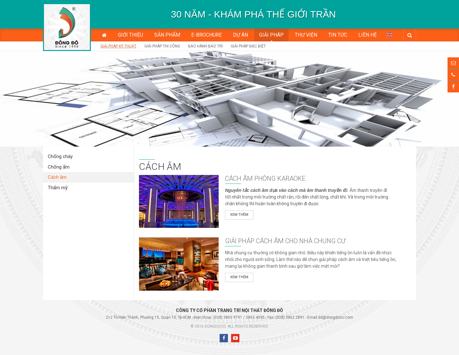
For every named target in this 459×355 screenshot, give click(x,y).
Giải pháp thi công (162, 46)
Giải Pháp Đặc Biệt (248, 46)
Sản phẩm (167, 35)
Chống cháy (60, 156)
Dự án (240, 35)
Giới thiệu (130, 35)
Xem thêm (239, 215)
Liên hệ (367, 35)
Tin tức (337, 35)
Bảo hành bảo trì (205, 46)
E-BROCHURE (206, 35)
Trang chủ (104, 35)
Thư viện (306, 35)
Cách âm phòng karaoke (265, 178)
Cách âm (57, 177)
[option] (253, 14)
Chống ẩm (58, 167)
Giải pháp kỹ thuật (118, 46)
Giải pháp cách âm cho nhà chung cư (285, 241)
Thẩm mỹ (58, 188)
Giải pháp (271, 35)
